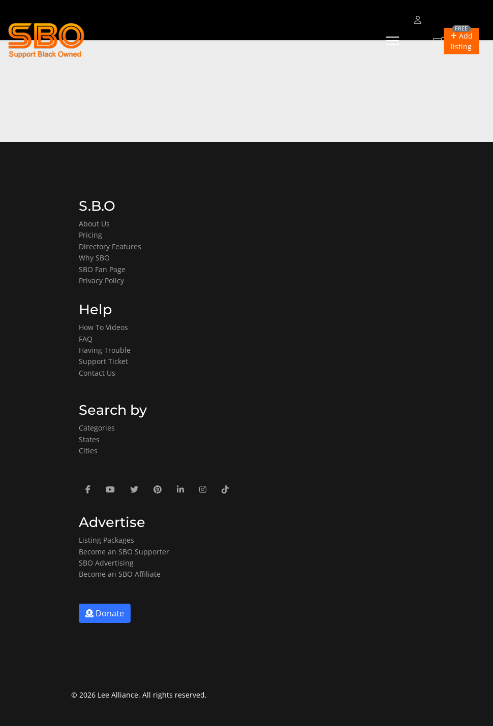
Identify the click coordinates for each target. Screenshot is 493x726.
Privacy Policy (101, 280)
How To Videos (103, 327)
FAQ (86, 339)
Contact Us (97, 373)
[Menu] (392, 40)
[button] (461, 41)
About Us (94, 223)
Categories (97, 428)
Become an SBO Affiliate (120, 574)
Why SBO (94, 257)
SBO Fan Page (102, 269)
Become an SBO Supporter (124, 551)
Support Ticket (103, 361)
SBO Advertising (106, 563)
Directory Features (110, 246)
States (89, 439)
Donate (104, 613)
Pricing (90, 235)
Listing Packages (106, 540)
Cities (88, 450)
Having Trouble (105, 350)
